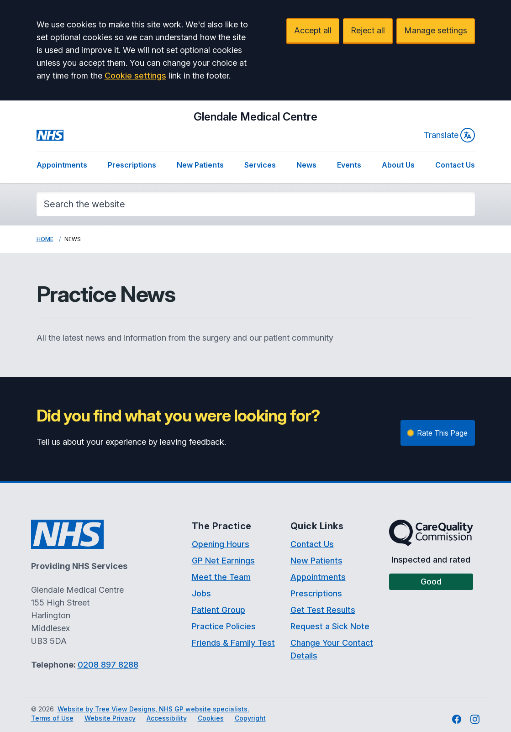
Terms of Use (52, 718)
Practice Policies (224, 626)
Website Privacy (110, 718)
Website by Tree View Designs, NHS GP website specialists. (153, 709)
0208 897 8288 (108, 664)
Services (260, 164)
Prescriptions (132, 164)
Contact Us (455, 164)
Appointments (62, 164)
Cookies (211, 718)
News (306, 164)
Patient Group (218, 610)
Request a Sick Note (329, 626)
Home (45, 239)
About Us (398, 164)
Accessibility (167, 718)
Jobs (201, 593)
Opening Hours (220, 544)
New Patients (200, 164)
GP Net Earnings (223, 560)
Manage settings (435, 30)
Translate (449, 135)
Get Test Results (322, 610)
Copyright (250, 718)
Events (349, 164)
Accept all (313, 30)
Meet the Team (221, 577)
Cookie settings (135, 75)
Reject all (368, 30)
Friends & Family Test (233, 643)
